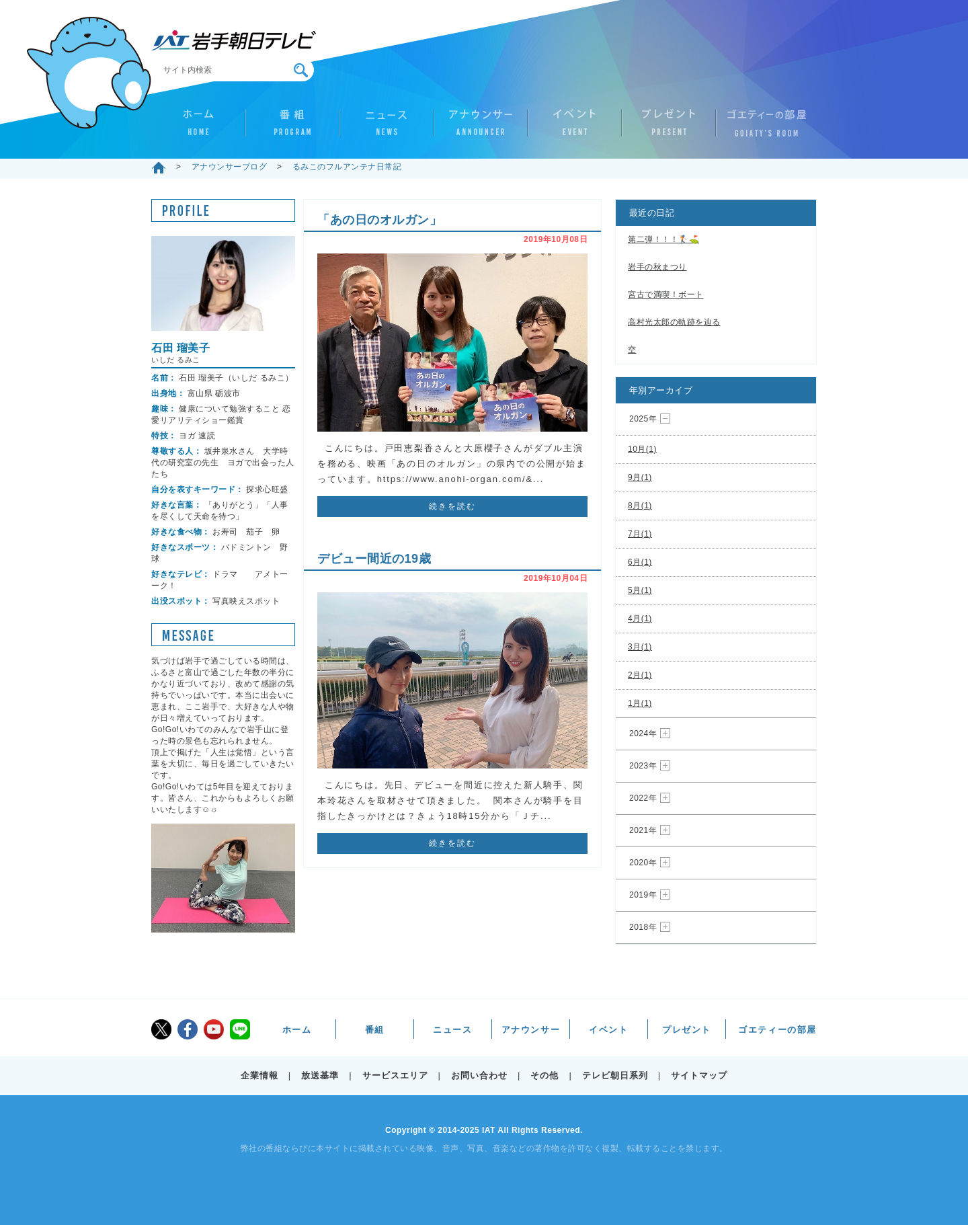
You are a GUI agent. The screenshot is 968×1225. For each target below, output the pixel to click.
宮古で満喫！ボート (666, 294)
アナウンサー (481, 128)
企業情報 (259, 1075)
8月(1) (640, 505)
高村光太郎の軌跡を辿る (674, 322)
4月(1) (640, 618)
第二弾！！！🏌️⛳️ (663, 239)
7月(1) (640, 534)
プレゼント (669, 128)
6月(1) (640, 562)
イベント (575, 128)
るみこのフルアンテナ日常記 (347, 166)
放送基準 (320, 1075)
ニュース (386, 128)
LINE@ (240, 1029)
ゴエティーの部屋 (763, 128)
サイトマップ (699, 1075)
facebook (187, 1029)
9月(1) (640, 477)
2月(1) (640, 675)
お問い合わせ (479, 1075)
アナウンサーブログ (230, 166)
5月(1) (640, 590)
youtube (214, 1029)
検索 (301, 70)
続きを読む (452, 506)
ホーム (198, 128)
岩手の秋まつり (657, 267)
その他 (544, 1075)
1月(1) (640, 703)
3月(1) (640, 646)
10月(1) (642, 449)
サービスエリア (395, 1075)
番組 (292, 128)
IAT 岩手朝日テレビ (233, 40)
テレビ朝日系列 (615, 1075)
